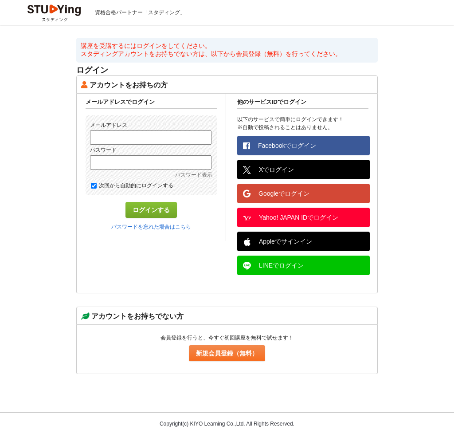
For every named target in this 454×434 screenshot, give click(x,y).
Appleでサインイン (277, 242)
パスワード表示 (193, 175)
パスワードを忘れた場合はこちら (151, 227)
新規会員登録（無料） (227, 353)
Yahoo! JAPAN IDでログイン (290, 218)
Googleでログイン (276, 193)
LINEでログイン (273, 266)
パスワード (103, 150)
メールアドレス (108, 125)
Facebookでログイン (279, 146)
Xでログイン (268, 170)
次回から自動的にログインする (132, 185)
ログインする (151, 209)
